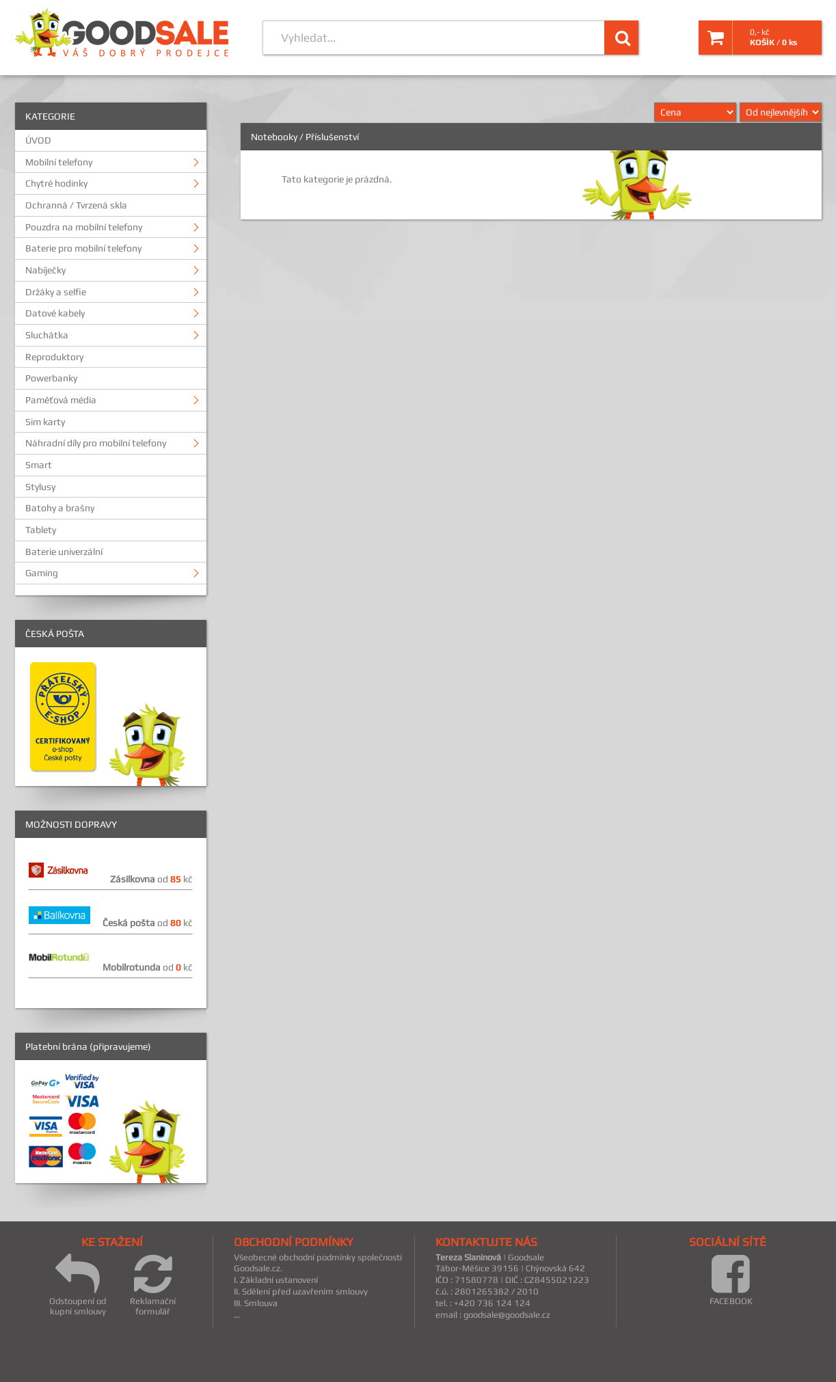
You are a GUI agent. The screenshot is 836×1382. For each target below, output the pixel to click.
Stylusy (40, 486)
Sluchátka (46, 334)
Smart (38, 464)
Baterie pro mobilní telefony (83, 248)
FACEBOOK (731, 1279)
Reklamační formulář (153, 1284)
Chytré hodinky (56, 183)
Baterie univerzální (64, 551)
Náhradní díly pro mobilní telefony (95, 442)
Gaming (41, 572)
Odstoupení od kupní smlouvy (77, 1284)
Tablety (40, 529)
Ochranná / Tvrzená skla (76, 205)
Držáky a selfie (55, 291)
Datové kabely (55, 313)
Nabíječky (45, 270)
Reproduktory (54, 356)
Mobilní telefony (58, 162)
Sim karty (45, 421)
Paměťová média (60, 399)
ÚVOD (38, 140)
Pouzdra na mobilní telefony (83, 226)
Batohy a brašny (59, 507)
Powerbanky (51, 377)
